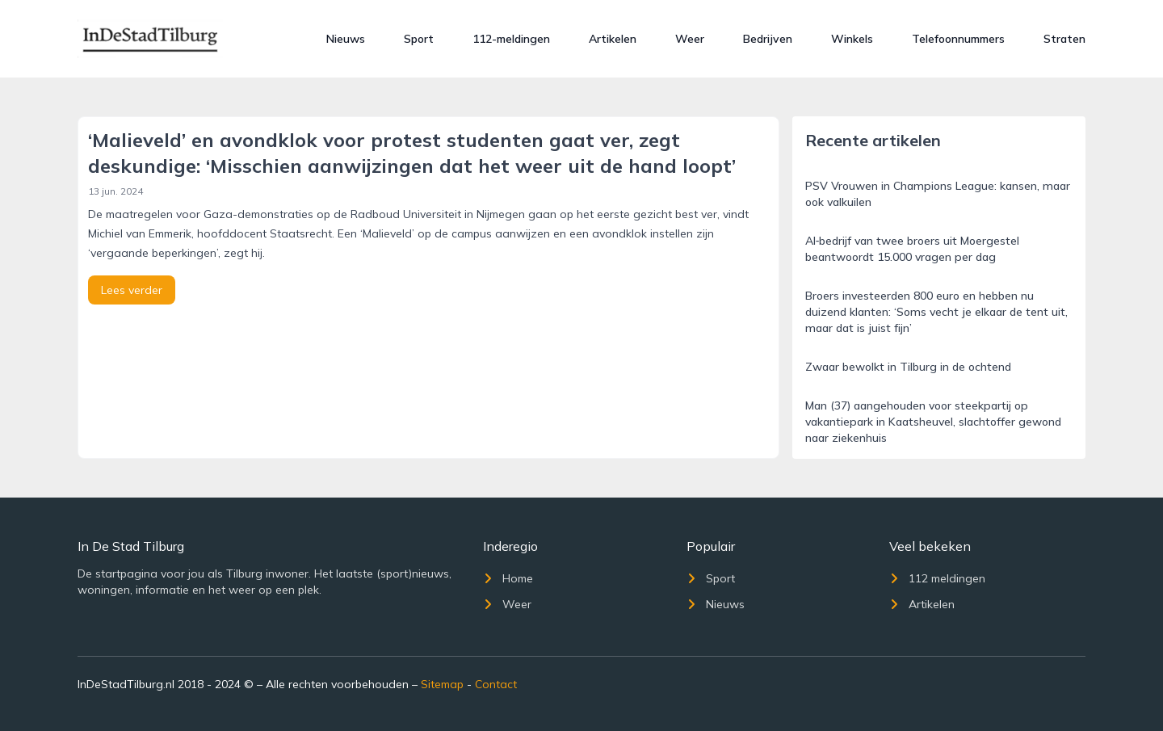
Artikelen (612, 39)
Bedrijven (767, 39)
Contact (496, 684)
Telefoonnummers (958, 39)
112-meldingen (511, 39)
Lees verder (131, 290)
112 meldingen (937, 578)
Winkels (852, 39)
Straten (1064, 39)
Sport (419, 39)
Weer (689, 39)
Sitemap (442, 684)
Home (508, 578)
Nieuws (345, 39)
